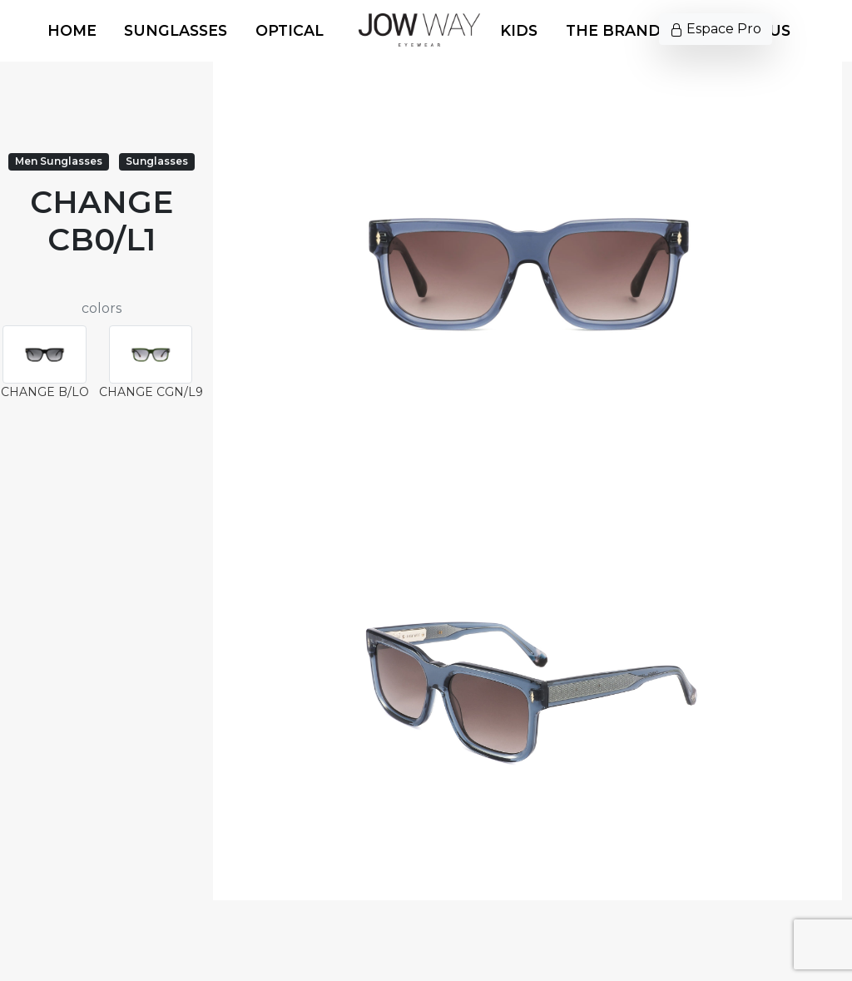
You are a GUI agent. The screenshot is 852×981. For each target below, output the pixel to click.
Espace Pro (715, 29)
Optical (289, 30)
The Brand (613, 30)
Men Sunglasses (58, 161)
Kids (518, 30)
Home (72, 30)
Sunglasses (175, 30)
